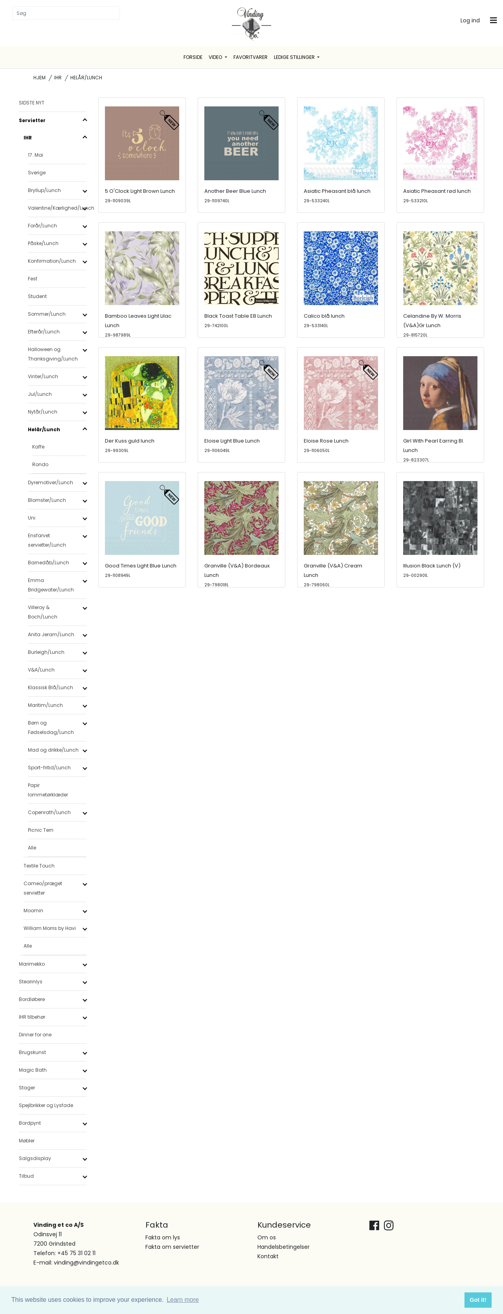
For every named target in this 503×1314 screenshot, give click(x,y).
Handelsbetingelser (283, 1247)
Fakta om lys (162, 1237)
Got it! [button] (478, 1300)
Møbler (27, 1140)
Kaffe (38, 446)
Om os (266, 1237)
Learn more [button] (183, 1299)
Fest (32, 278)
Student (37, 296)
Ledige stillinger (295, 57)
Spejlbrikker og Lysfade (46, 1105)
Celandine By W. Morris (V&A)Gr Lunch (432, 325)
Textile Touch (39, 865)
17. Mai (35, 155)
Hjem (39, 77)
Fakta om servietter (172, 1247)
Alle (32, 847)
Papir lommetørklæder (48, 790)
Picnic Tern (40, 830)
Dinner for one (35, 1034)
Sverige (37, 172)
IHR (58, 77)
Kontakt (268, 1256)
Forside (193, 57)
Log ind (470, 20)
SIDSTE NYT (31, 102)
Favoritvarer (250, 57)
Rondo (40, 464)
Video (216, 57)
